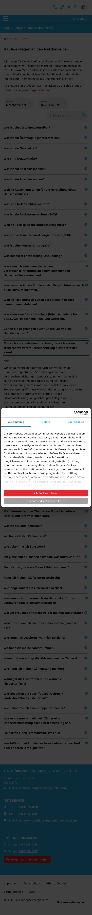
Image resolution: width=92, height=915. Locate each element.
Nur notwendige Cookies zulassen (46, 501)
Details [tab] (46, 422)
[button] (29, 480)
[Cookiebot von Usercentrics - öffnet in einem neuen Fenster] (73, 413)
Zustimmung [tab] (16, 422)
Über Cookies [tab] (76, 422)
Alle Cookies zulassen (46, 493)
